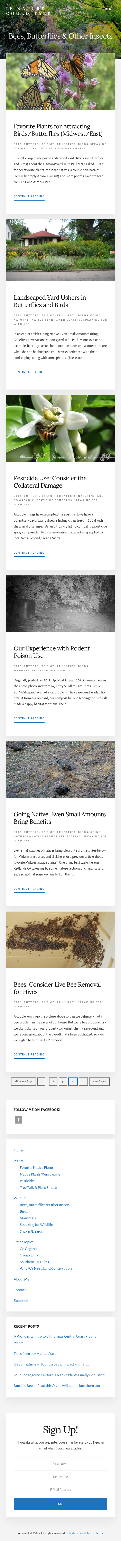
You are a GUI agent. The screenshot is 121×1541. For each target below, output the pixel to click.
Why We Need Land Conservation (46, 1268)
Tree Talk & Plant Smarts (62, 148)
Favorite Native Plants (37, 1168)
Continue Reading (29, 197)
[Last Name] (60, 1476)
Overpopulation (32, 1255)
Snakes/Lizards (31, 1231)
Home (19, 1150)
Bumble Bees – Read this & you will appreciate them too (57, 1386)
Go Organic (28, 1249)
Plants (18, 1161)
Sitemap (99, 1533)
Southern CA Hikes (34, 1262)
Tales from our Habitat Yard (35, 1354)
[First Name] (60, 1463)
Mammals (22, 670)
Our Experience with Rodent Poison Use (52, 651)
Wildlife (20, 1198)
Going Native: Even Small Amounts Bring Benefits (60, 817)
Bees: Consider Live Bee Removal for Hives (57, 988)
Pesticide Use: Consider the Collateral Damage (50, 481)
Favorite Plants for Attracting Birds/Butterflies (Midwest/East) (58, 129)
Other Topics (23, 1242)
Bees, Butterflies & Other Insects (45, 144)
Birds (83, 144)
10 (74, 1081)
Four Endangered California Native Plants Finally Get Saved (59, 1375)
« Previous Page (23, 1082)
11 (85, 1081)
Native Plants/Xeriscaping (40, 1174)
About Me (21, 1279)
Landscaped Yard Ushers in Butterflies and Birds (50, 301)
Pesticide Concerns (54, 500)
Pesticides (27, 1181)
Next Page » (99, 1082)
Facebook (21, 1301)
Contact (20, 1290)
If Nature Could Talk (29, 11)
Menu (109, 9)
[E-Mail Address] (60, 1489)
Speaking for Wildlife (52, 670)
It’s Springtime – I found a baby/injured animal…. (51, 1364)
